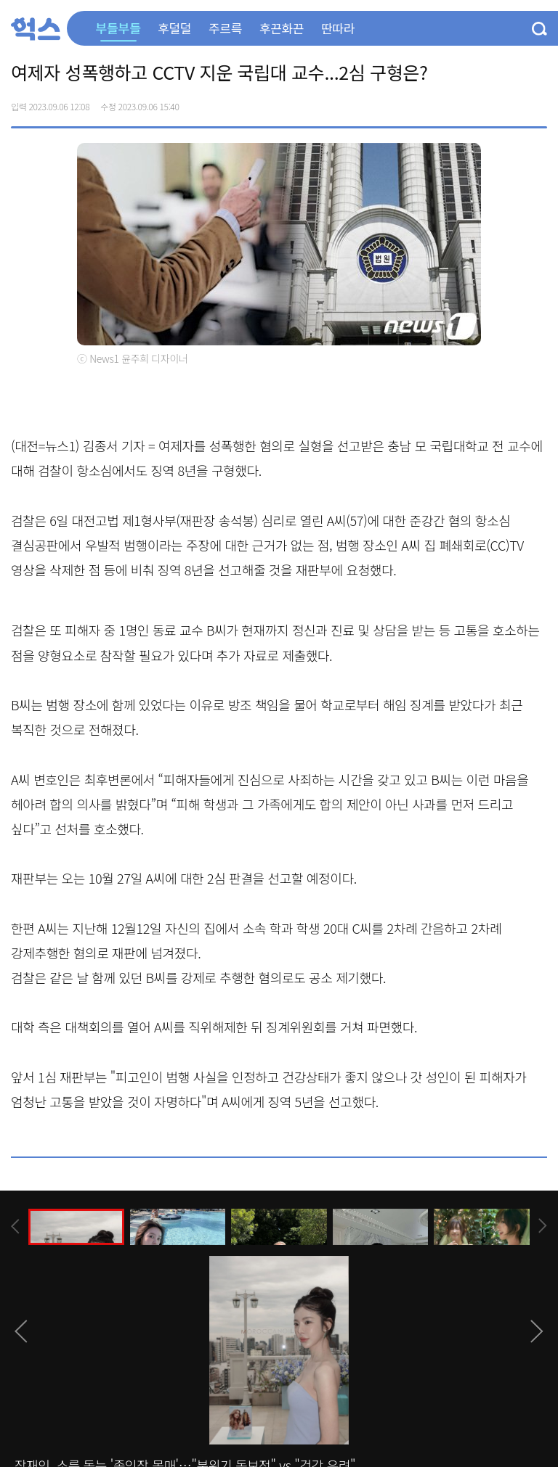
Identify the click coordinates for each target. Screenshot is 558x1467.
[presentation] (15, 1226)
